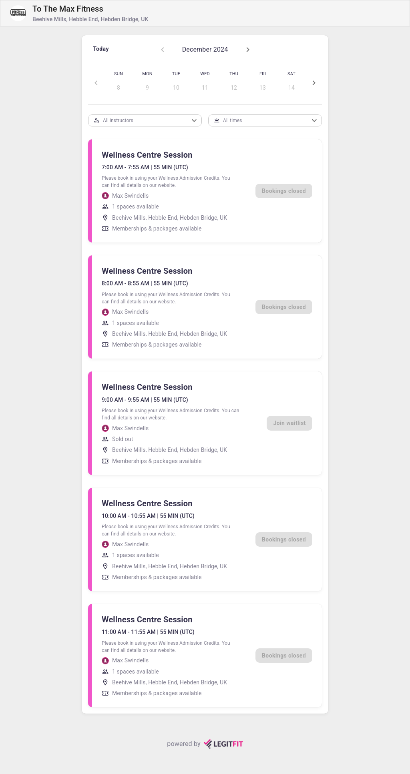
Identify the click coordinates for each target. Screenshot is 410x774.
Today (101, 49)
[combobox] (138, 120)
